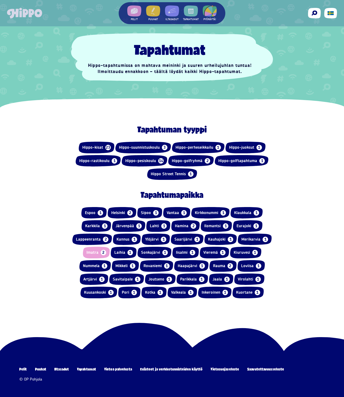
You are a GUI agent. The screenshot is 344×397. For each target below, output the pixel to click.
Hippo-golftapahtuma (241, 161)
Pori (129, 292)
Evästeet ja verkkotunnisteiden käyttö (171, 369)
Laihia (123, 252)
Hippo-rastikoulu (98, 161)
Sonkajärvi (154, 252)
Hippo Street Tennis (172, 174)
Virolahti (249, 279)
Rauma (223, 266)
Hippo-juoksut (245, 147)
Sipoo (150, 213)
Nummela (95, 266)
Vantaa (177, 213)
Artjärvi (94, 279)
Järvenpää (129, 226)
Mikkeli (125, 266)
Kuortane (248, 292)
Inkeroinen (215, 292)
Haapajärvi (191, 266)
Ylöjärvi (155, 239)
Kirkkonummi (210, 213)
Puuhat (41, 369)
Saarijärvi (187, 239)
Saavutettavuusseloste (265, 369)
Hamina (185, 226)
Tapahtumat (86, 369)
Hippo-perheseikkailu (198, 147)
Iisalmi (185, 252)
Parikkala (192, 279)
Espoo (94, 213)
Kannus (126, 239)
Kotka (154, 292)
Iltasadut (61, 369)
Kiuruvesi (246, 252)
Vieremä (214, 252)
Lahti (158, 226)
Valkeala (182, 292)
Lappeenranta (92, 239)
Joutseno (160, 279)
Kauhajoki (220, 239)
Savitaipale (126, 279)
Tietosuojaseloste (225, 369)
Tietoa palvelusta (118, 369)
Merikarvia (254, 239)
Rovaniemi (156, 266)
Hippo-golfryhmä (191, 161)
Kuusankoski (99, 292)
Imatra (96, 252)
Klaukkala (246, 213)
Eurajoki (247, 226)
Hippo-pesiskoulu (144, 161)
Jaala (221, 279)
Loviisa (251, 266)
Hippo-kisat (96, 147)
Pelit (23, 369)
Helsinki (122, 213)
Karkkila (96, 226)
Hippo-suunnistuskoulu (143, 147)
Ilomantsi (216, 226)
